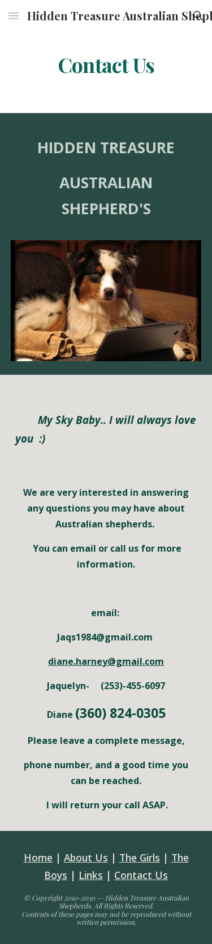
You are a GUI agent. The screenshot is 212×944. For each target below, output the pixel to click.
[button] (13, 15)
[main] (106, 65)
